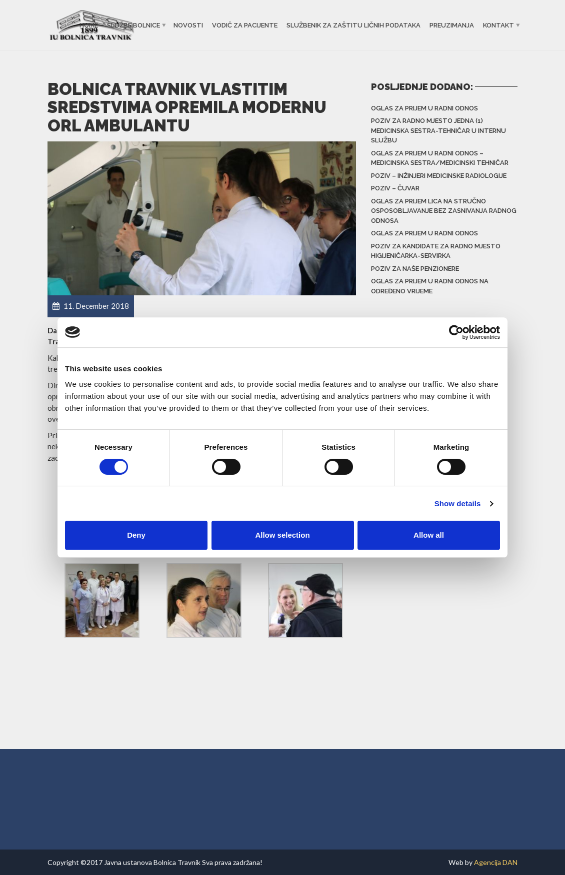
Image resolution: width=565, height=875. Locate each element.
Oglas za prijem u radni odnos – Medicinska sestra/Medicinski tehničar (439, 158)
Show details (457, 503)
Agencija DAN (496, 862)
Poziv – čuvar (395, 188)
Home (89, 25)
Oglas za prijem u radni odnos (424, 108)
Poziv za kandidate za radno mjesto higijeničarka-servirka (435, 251)
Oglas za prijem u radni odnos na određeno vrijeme (429, 286)
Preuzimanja (452, 25)
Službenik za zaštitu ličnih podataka (353, 25)
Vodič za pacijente (245, 25)
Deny (136, 535)
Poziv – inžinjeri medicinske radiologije (438, 175)
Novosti (188, 25)
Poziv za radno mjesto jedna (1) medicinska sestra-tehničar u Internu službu (438, 130)
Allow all (429, 535)
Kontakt (498, 25)
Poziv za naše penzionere (415, 268)
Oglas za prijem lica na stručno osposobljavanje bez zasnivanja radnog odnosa (443, 210)
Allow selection (282, 535)
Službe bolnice (133, 25)
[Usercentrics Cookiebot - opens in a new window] (456, 332)
